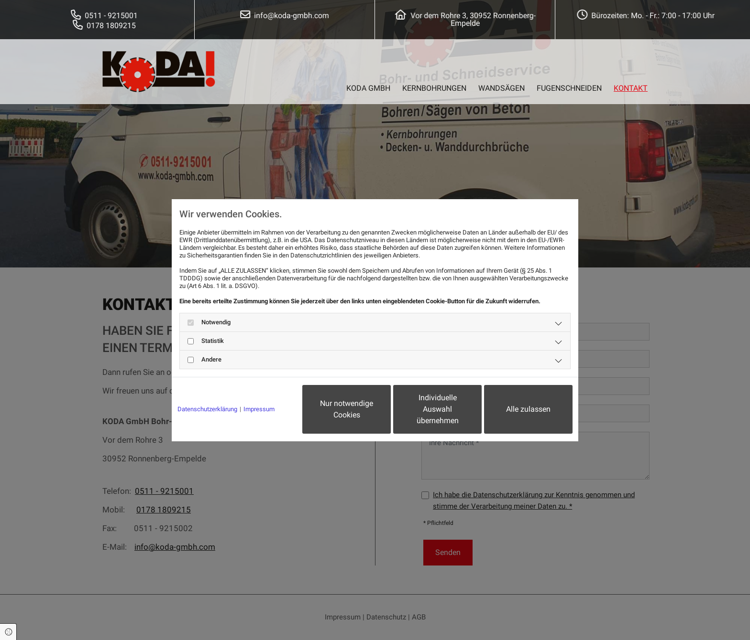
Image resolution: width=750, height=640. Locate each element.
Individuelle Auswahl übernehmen (438, 409)
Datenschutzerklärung (207, 409)
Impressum (259, 409)
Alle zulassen (528, 409)
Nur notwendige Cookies (346, 409)
